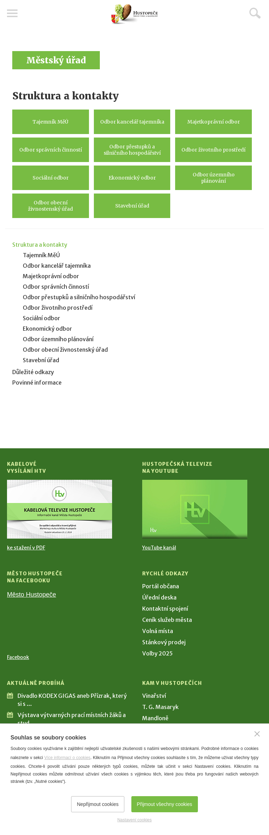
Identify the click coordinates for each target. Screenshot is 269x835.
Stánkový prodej (164, 642)
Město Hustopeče (31, 594)
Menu (12, 13)
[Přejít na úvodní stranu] (134, 14)
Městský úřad (56, 60)
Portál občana (160, 586)
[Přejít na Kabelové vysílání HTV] (59, 509)
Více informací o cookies (67, 757)
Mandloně (155, 718)
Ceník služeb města (167, 619)
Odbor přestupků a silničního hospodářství (132, 149)
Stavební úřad (132, 206)
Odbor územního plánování (214, 177)
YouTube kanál (159, 548)
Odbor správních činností (50, 150)
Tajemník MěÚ (50, 122)
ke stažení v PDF (26, 548)
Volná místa (157, 630)
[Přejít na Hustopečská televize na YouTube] (194, 509)
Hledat (255, 13)
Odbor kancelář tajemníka (132, 122)
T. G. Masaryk (160, 706)
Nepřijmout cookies (97, 804)
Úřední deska (159, 597)
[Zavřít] (257, 734)
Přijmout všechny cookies (164, 804)
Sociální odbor (51, 178)
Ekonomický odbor (132, 178)
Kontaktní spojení (165, 608)
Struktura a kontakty (39, 244)
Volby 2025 (157, 653)
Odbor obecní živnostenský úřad (50, 205)
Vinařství (154, 695)
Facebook (18, 657)
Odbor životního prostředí (213, 150)
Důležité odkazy (33, 372)
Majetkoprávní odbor (213, 122)
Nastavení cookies (134, 820)
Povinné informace (37, 382)
